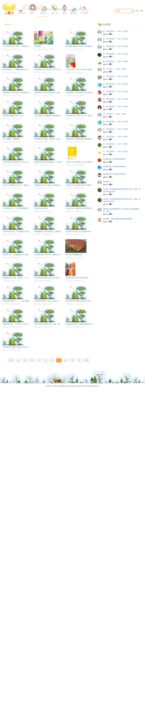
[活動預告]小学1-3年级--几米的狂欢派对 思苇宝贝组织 (54, 185)
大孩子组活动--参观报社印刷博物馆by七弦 (49, 116)
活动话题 (106, 24)
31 (39, 360)
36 (72, 360)
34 (59, 360)
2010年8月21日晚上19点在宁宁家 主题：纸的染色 (84, 301)
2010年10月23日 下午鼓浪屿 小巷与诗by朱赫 (19, 231)
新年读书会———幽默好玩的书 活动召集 (18, 69)
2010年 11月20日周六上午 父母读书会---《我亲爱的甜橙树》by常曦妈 (91, 162)
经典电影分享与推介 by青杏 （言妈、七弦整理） (52, 139)
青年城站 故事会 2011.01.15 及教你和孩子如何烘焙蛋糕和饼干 (89, 46)
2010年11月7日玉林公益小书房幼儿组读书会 (82, 185)
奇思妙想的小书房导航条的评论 (114, 159)
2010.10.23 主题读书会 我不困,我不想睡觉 (81, 208)
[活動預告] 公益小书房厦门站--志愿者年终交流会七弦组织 (55, 93)
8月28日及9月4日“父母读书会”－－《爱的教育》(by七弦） (87, 278)
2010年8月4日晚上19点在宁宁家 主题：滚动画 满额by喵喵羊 (25, 347)
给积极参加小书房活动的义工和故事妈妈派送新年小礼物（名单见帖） (59, 231)
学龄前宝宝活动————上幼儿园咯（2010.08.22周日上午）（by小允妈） (30, 301)
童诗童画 (37, 46)
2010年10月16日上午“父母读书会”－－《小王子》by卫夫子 (87, 231)
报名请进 (106, 182)
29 (25, 360)
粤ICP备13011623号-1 (91, 386)
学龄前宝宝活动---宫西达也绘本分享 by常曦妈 (82, 324)
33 (52, 360)
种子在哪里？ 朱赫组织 (11, 139)
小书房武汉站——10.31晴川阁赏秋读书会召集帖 (20, 208)
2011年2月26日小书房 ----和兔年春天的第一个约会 (21, 46)
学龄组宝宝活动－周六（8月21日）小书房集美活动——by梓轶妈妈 (58, 301)
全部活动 (8, 24)
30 (32, 360)
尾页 (86, 360)
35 (65, 360)
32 (45, 360)
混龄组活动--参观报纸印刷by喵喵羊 (79, 139)
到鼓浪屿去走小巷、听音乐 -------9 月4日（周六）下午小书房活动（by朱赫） (31, 278)
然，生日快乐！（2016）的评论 (114, 69)
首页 (11, 360)
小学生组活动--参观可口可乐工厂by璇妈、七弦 (20, 162)
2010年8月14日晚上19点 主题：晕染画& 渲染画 (51, 324)
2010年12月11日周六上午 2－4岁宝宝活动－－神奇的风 (86, 116)
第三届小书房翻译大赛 (74, 255)
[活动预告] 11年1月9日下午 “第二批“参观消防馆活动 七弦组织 (56, 69)
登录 (137, 11)
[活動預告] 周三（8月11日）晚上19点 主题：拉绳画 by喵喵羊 (25, 324)
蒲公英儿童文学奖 (40, 208)
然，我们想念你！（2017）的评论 (115, 31)
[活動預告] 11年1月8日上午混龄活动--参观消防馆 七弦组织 (24, 93)
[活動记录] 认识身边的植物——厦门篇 (48, 162)
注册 (141, 11)
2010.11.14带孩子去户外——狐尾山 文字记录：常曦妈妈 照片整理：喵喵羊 (30, 185)
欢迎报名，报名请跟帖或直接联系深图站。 (118, 219)
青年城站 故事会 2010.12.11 (13, 116)
